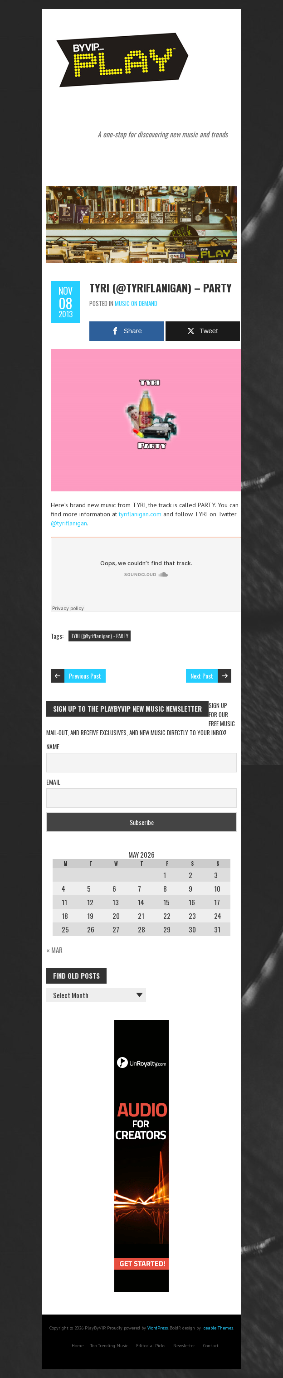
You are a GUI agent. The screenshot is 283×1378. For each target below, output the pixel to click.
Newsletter (184, 1346)
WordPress (157, 1328)
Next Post (201, 675)
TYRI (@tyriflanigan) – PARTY (160, 287)
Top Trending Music (109, 1346)
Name (52, 746)
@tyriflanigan (69, 523)
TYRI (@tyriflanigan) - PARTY (99, 636)
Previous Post (85, 675)
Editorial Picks (150, 1346)
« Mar (54, 950)
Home (77, 1346)
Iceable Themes (217, 1328)
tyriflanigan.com (140, 514)
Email (53, 781)
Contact (211, 1346)
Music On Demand (136, 303)
